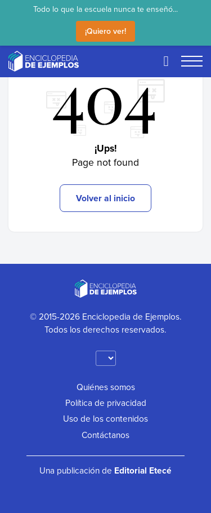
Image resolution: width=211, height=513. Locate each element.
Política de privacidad (105, 402)
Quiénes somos (106, 387)
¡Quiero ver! (105, 31)
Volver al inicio (105, 198)
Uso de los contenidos (105, 418)
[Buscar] (166, 61)
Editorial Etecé (143, 470)
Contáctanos (105, 434)
